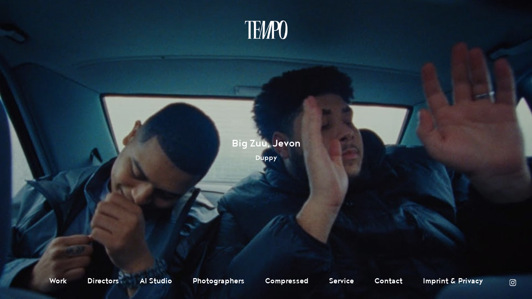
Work (58, 281)
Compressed (286, 281)
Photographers (219, 281)
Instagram (512, 282)
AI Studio (156, 281)
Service (341, 281)
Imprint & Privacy (453, 281)
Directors (103, 281)
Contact (388, 281)
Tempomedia (266, 30)
